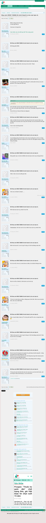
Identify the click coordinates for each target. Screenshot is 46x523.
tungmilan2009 (5, 328)
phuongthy (4, 111)
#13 (43, 256)
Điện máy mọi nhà (19, 427)
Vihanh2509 (19, 451)
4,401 (8, 207)
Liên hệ (30, 516)
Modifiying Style (3, 516)
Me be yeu (4, 93)
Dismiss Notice (43, 15)
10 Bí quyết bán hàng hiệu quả (13, 18)
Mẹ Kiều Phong (5, 364)
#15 (43, 292)
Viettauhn (18, 412)
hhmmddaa (18, 442)
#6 (43, 134)
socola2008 (4, 346)
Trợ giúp (33, 516)
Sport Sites (18, 420)
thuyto (3, 75)
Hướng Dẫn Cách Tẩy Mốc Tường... (22, 436)
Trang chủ (36, 516)
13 (8, 97)
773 (8, 209)
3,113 (8, 371)
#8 (43, 166)
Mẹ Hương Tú (4, 383)
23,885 (8, 369)
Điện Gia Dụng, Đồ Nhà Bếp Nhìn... (22, 426)
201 (8, 387)
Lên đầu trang (41, 516)
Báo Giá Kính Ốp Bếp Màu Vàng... (22, 444)
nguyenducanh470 (20, 445)
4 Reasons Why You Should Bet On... (22, 417)
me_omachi (4, 203)
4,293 (8, 115)
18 (8, 63)
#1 (43, 40)
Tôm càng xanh (21, 23)
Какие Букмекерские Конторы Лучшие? (23, 457)
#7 (43, 149)
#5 (43, 119)
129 (8, 61)
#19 (43, 367)
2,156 (8, 332)
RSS (44, 516)
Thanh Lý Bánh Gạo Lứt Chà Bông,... (22, 423)
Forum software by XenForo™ (10, 518)
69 (8, 171)
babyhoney (4, 257)
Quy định (43, 518)
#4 (43, 92)
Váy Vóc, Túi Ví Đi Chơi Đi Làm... (22, 466)
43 (8, 79)
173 (8, 117)
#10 (43, 203)
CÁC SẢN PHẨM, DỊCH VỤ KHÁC (12, 23)
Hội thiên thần (4, 167)
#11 (43, 220)
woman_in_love (19, 424)
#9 (43, 184)
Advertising (26, 516)
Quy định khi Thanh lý (19, 17)
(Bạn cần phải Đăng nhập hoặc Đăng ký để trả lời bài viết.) (36, 393)
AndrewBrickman (19, 418)
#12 (43, 238)
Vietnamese (9, 516)
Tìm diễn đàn (4, 7)
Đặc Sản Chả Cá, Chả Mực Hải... (22, 414)
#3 (43, 74)
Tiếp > (12, 25)
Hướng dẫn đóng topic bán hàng (33, 17)
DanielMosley (19, 421)
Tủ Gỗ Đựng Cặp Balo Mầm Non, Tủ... (23, 450)
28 (8, 389)
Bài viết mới (9, 7)
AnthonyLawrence (19, 448)
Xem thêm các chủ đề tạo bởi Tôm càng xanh (21, 38)
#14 (43, 274)
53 (8, 41)
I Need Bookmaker (20, 463)
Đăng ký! (23, 401)
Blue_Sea (4, 57)
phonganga (18, 415)
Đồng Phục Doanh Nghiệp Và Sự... (22, 469)
